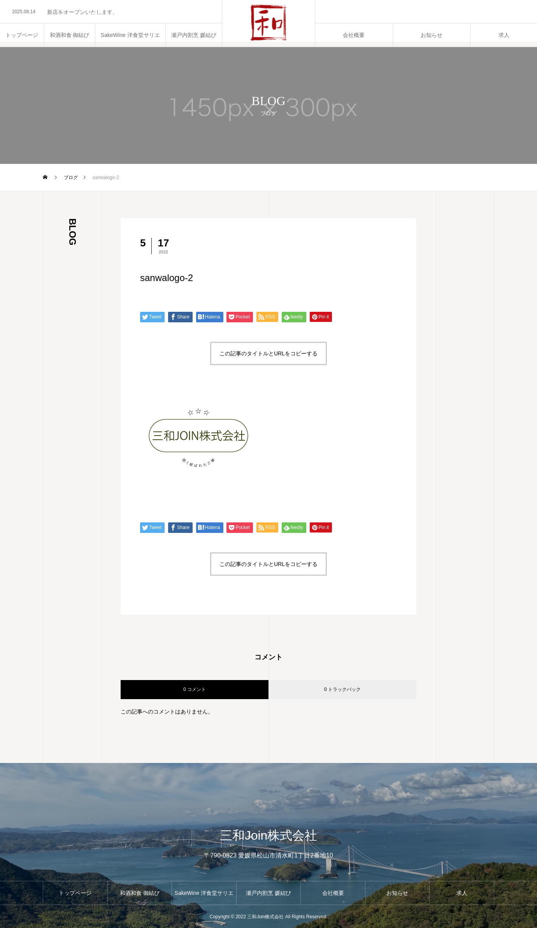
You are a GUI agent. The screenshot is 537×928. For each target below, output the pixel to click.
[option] (111, 12)
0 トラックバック (342, 689)
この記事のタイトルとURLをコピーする (268, 353)
